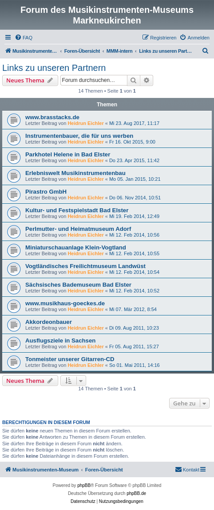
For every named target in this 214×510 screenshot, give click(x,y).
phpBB (84, 485)
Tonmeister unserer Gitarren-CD (70, 359)
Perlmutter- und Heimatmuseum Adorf (78, 229)
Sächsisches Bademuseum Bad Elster (78, 284)
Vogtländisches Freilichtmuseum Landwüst (85, 266)
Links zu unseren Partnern (54, 68)
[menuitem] (23, 37)
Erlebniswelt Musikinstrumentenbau (75, 173)
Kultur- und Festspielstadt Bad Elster (76, 210)
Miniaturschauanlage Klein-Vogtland (75, 247)
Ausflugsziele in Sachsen (60, 340)
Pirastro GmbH (46, 191)
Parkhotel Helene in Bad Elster (67, 154)
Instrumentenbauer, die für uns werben (79, 135)
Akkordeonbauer (48, 322)
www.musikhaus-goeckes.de (65, 303)
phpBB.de (136, 493)
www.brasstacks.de (52, 117)
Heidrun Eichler (85, 123)
